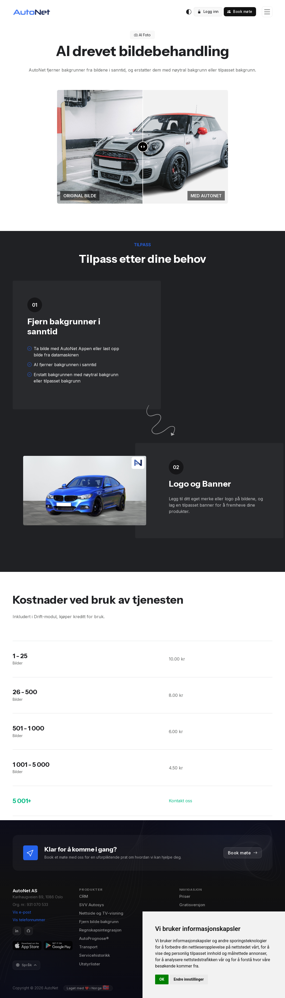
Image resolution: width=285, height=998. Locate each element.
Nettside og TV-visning (101, 913)
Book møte (239, 11)
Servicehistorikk (94, 955)
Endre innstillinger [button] (189, 979)
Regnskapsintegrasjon (100, 930)
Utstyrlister (89, 963)
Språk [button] (24, 965)
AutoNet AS (25, 890)
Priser (184, 896)
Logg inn (207, 11)
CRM (83, 896)
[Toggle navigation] (267, 11)
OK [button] (161, 979)
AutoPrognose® (94, 938)
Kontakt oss (180, 800)
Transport (88, 946)
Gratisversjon (192, 904)
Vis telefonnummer (29, 920)
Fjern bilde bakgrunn (99, 921)
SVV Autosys (91, 904)
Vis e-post (22, 912)
